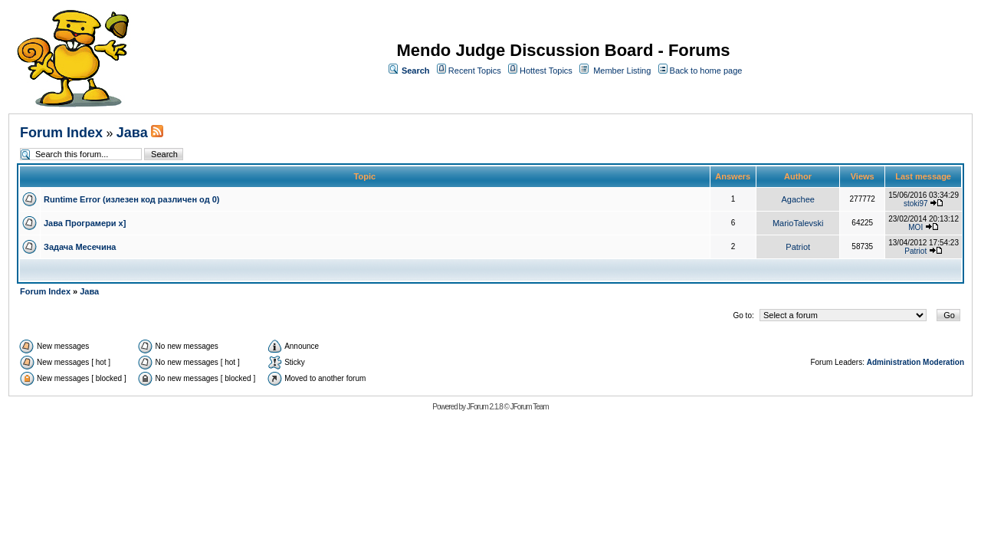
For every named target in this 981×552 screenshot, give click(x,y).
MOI (915, 227)
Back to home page (706, 70)
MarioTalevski (798, 223)
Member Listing (622, 70)
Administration (894, 362)
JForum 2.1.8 (485, 406)
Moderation (943, 362)
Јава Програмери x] (85, 223)
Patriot (798, 246)
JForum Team (529, 406)
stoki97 (916, 203)
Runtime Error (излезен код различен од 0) (131, 199)
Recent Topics (474, 70)
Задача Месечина (80, 246)
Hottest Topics (546, 70)
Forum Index (61, 132)
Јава (132, 132)
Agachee (798, 199)
